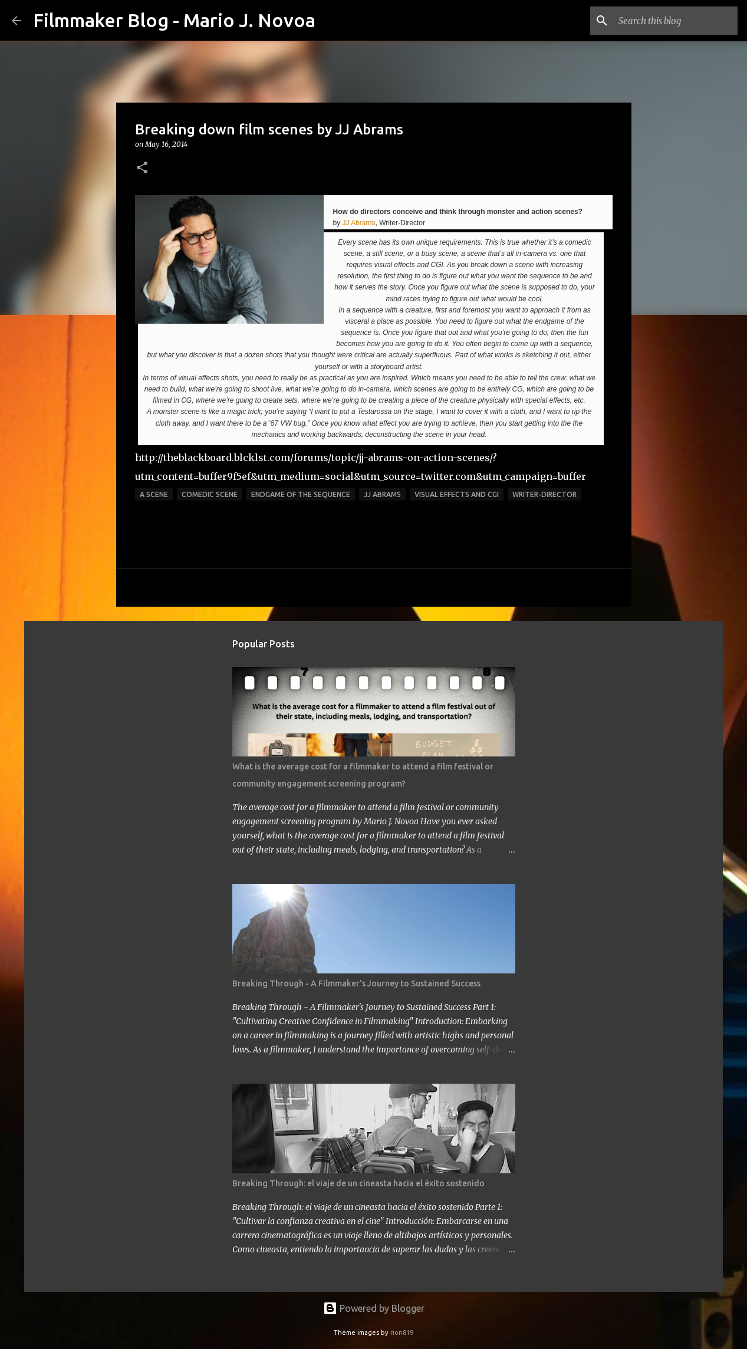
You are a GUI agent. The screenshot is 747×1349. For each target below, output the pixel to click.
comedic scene (210, 494)
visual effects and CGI (456, 494)
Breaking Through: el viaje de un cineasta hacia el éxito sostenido (358, 1183)
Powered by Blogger (373, 1308)
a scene (154, 494)
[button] (142, 168)
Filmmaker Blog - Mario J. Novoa (174, 20)
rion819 (401, 1332)
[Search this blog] (676, 20)
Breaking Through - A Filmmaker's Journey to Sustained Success (356, 983)
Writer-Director (544, 494)
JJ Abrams (359, 223)
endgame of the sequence (300, 494)
